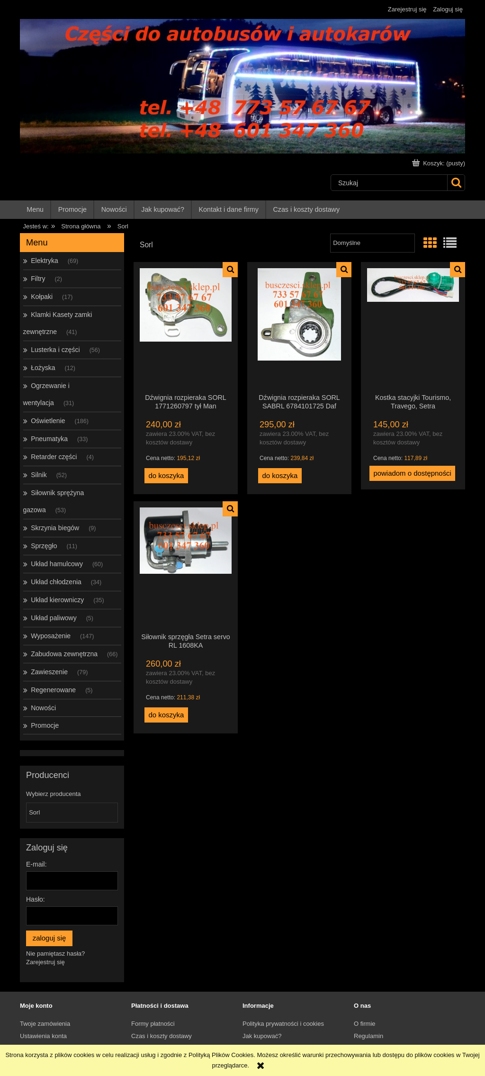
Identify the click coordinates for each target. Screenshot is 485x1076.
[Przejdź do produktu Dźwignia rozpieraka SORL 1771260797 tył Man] (186, 327)
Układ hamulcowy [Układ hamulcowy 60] (57, 564)
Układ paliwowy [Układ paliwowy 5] (53, 618)
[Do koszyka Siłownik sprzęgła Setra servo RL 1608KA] (166, 715)
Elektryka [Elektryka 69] (44, 260)
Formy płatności (153, 1023)
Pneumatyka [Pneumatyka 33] (49, 439)
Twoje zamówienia (45, 1023)
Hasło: (35, 899)
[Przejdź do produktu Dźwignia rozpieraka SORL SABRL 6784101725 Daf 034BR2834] (299, 327)
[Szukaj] (456, 182)
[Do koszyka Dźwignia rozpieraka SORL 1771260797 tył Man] (166, 475)
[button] (230, 269)
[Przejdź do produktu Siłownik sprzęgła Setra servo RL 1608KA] (186, 566)
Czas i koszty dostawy (161, 1036)
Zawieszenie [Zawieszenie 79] (49, 672)
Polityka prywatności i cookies (283, 1023)
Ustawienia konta (43, 1036)
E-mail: (36, 864)
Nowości (43, 708)
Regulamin (368, 1036)
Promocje (45, 725)
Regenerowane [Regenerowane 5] (53, 690)
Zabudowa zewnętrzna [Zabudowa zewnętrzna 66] (64, 654)
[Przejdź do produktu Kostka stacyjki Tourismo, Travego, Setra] (413, 327)
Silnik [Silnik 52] (38, 475)
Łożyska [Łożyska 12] (43, 367)
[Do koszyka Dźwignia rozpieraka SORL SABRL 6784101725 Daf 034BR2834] (280, 475)
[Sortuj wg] (372, 243)
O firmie (365, 1023)
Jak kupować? (261, 1036)
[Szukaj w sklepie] (389, 182)
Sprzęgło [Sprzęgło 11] (44, 546)
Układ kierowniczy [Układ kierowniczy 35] (57, 600)
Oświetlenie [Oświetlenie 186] (48, 421)
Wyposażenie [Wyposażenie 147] (51, 636)
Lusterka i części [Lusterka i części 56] (55, 349)
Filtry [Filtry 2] (38, 278)
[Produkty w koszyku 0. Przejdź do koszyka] (439, 163)
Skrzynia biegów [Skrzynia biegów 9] (55, 528)
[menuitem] (35, 209)
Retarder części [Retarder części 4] (54, 457)
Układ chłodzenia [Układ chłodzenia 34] (56, 582)
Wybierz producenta (53, 794)
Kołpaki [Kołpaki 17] (42, 296)
